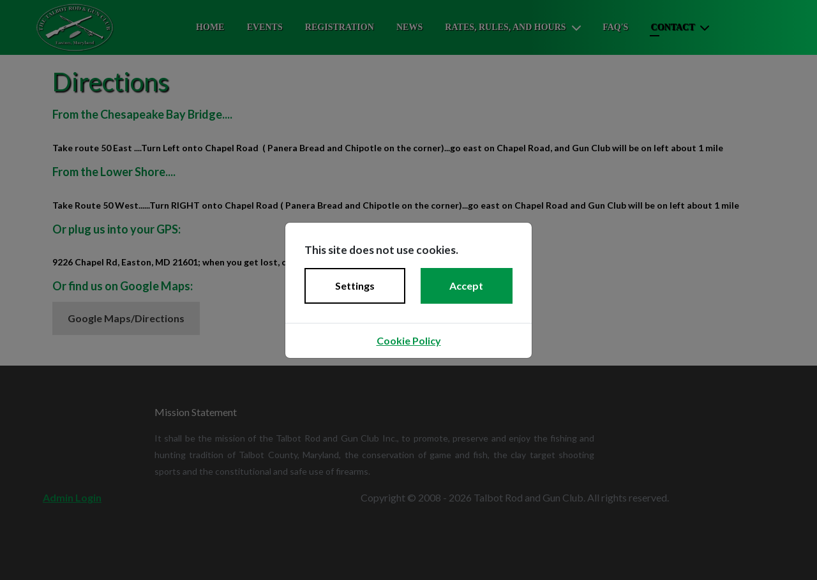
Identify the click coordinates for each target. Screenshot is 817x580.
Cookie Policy (409, 340)
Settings (355, 285)
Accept (466, 285)
